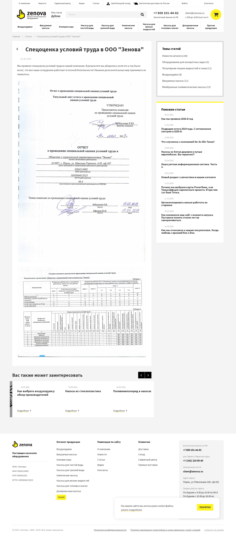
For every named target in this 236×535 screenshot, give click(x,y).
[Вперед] (148, 375)
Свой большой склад (120, 3)
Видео (100, 465)
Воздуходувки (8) (172, 74)
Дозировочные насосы (190, 27)
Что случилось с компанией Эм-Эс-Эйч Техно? (188, 142)
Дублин (55, 16)
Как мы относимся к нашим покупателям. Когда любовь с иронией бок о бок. (189, 231)
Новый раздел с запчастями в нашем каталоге (188, 177)
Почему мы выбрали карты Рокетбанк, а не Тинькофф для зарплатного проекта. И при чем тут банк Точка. (189, 190)
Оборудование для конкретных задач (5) (185, 62)
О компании (24, 3)
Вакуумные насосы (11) (175, 80)
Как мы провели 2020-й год (177, 119)
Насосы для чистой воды (87, 27)
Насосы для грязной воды (107, 27)
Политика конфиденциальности (110, 529)
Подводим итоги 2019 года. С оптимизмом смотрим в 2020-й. (186, 130)
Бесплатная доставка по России (154, 3)
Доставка (143, 449)
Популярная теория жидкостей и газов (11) (187, 68)
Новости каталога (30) (174, 56)
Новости (42, 3)
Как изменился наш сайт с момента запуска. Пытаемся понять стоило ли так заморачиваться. (187, 218)
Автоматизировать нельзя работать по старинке (184, 203)
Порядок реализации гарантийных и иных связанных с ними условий (165, 529)
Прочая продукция (211, 27)
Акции (81, 3)
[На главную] (22, 444)
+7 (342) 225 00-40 (193, 460)
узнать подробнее (131, 510)
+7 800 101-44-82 (166, 13)
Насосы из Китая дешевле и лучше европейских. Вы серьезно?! (181, 153)
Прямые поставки (147, 465)
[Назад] (141, 375)
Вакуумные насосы (45, 27)
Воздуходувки (25, 26)
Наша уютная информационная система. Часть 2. (189, 165)
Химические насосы (128, 27)
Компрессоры (66, 26)
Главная (16, 36)
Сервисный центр (62, 3)
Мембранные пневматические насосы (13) (186, 87)
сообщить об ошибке (214, 530)
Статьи (96, 3)
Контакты (208, 3)
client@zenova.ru (193, 471)
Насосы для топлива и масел (169, 27)
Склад (141, 454)
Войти (184, 3)
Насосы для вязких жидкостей (149, 27)
